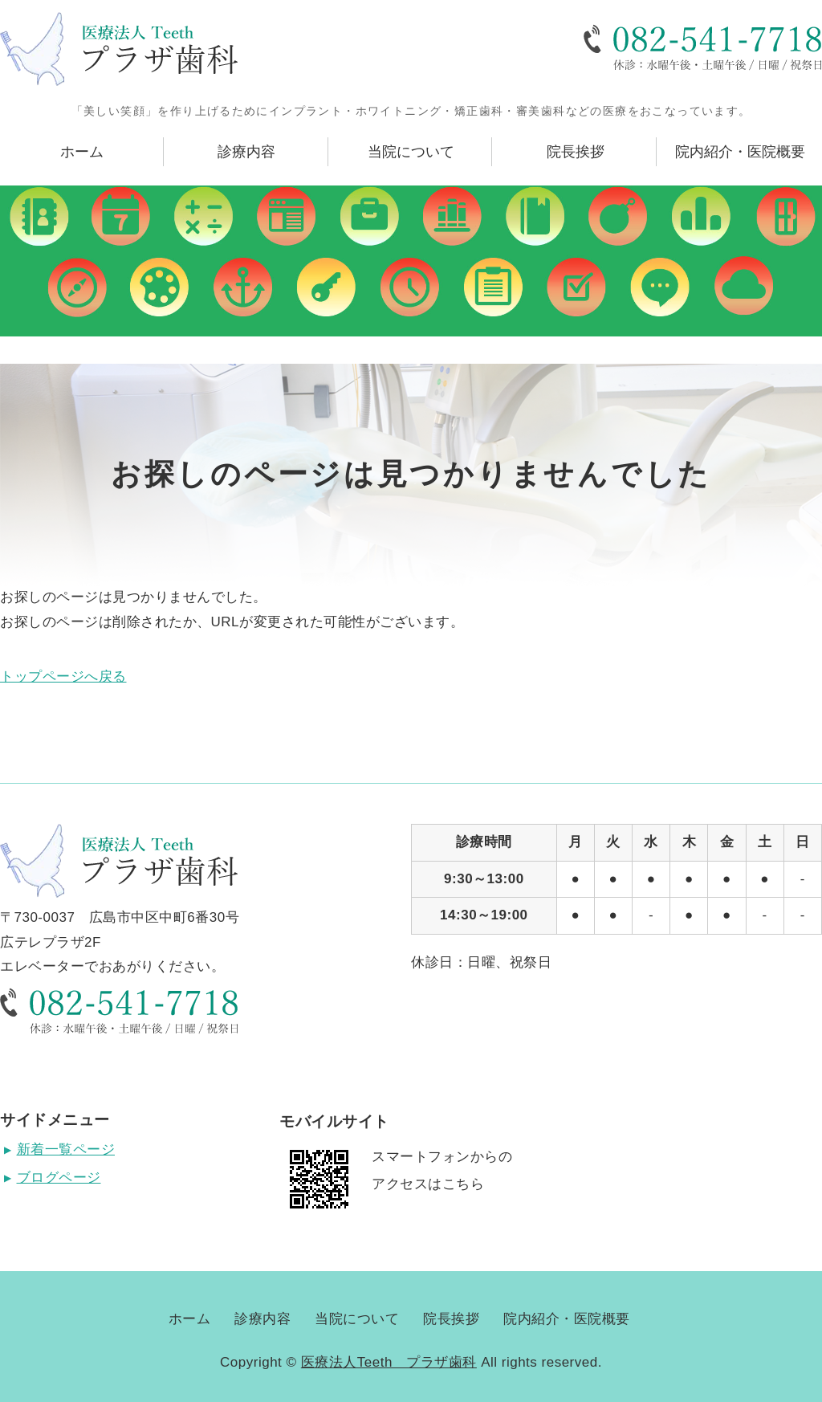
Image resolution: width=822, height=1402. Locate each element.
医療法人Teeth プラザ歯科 (389, 1362)
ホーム (82, 152)
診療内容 (246, 152)
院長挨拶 (575, 152)
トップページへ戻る (63, 676)
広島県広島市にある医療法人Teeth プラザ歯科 (119, 49)
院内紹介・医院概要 (740, 152)
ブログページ (59, 1177)
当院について (411, 152)
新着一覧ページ (66, 1149)
